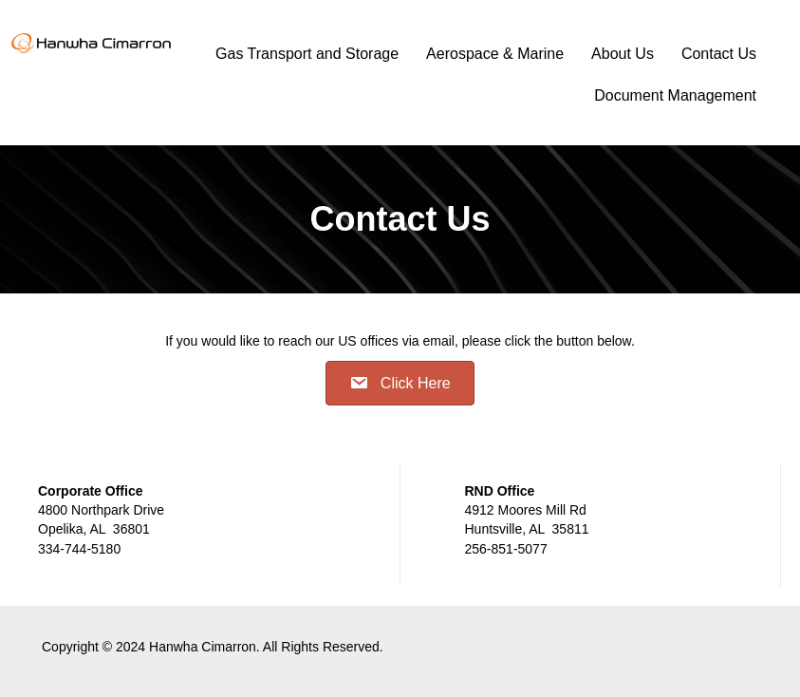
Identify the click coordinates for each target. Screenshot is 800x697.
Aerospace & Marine (495, 54)
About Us (622, 54)
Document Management (675, 95)
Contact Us (718, 54)
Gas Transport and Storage (307, 54)
